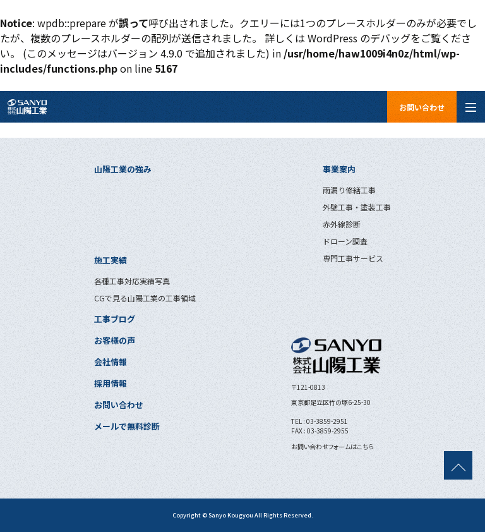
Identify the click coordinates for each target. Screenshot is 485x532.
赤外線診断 (342, 224)
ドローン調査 (345, 241)
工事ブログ (114, 319)
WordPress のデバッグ (359, 37)
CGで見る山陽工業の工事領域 (145, 298)
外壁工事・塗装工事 (357, 207)
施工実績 (110, 260)
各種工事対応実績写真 (132, 280)
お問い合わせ (422, 107)
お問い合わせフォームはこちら (332, 446)
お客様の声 (114, 340)
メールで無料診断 (127, 426)
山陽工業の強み (123, 169)
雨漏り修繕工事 (349, 189)
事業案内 (339, 169)
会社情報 (110, 362)
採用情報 (110, 383)
